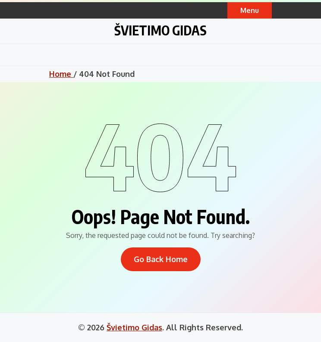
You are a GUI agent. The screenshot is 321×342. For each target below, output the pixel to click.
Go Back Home (161, 259)
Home (61, 74)
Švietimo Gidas (160, 30)
